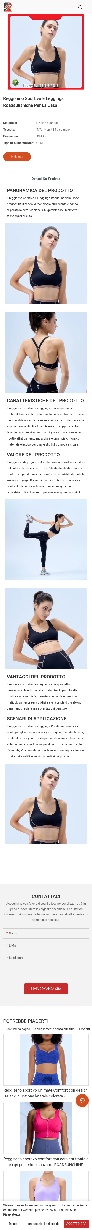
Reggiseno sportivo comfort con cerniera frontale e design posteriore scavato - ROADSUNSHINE (45, 1162)
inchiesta (17, 156)
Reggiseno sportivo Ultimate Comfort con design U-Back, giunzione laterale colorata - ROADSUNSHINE (45, 1093)
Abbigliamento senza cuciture (54, 1029)
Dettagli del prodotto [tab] (46, 178)
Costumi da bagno (17, 1029)
